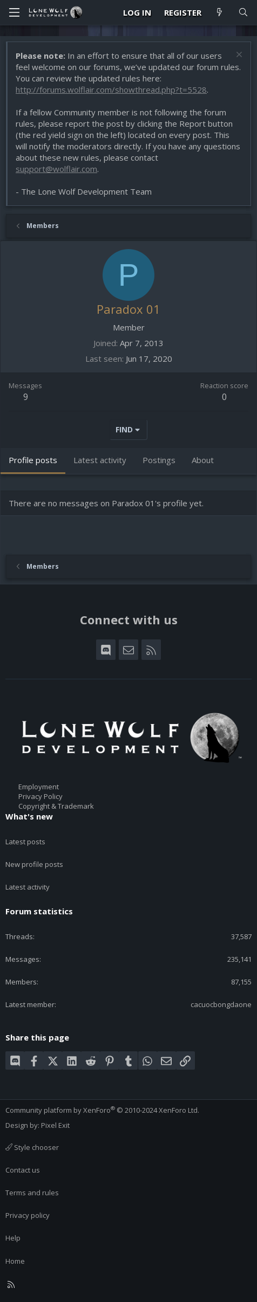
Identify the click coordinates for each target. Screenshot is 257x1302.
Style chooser (32, 1147)
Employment (38, 786)
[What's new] (219, 13)
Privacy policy (27, 1215)
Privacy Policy (40, 796)
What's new (29, 816)
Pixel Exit (55, 1125)
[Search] (243, 13)
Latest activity (27, 887)
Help (13, 1238)
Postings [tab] (159, 459)
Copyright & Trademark (56, 806)
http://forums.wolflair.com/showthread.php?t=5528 (111, 89)
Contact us (22, 1170)
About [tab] (203, 459)
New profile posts (34, 864)
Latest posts (25, 841)
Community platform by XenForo (102, 1110)
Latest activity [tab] (99, 459)
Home (15, 1261)
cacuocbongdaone (221, 1004)
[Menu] (14, 12)
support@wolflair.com (56, 168)
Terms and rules (32, 1192)
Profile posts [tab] (33, 459)
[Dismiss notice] (237, 55)
